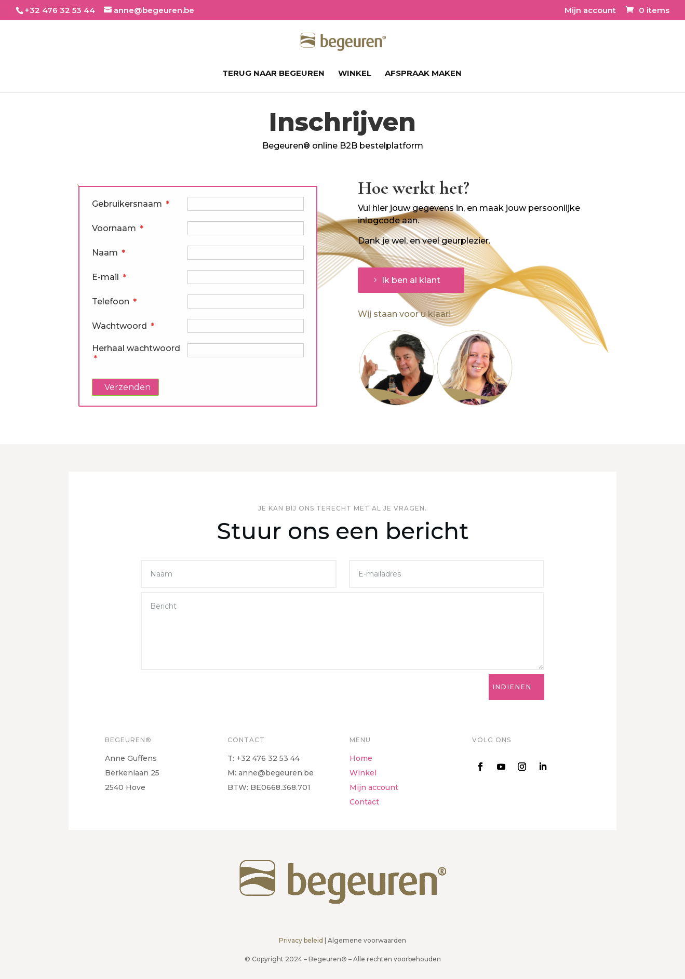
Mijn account (590, 10)
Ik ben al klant (411, 280)
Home (361, 758)
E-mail (109, 277)
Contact (364, 802)
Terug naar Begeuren (273, 74)
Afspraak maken (423, 74)
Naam (109, 253)
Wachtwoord (123, 326)
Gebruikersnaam (131, 204)
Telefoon (114, 301)
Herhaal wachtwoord (136, 351)
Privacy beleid (301, 940)
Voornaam (118, 228)
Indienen (512, 687)
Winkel (354, 74)
